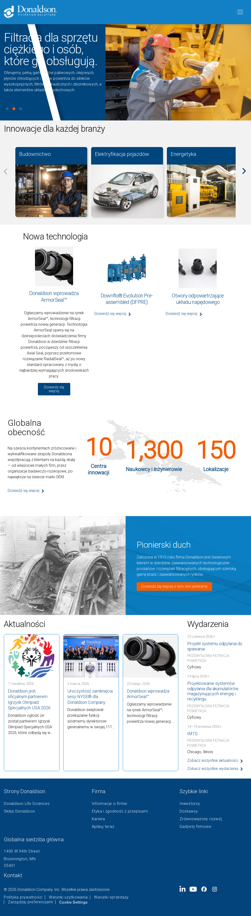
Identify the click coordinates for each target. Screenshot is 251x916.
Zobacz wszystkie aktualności (212, 760)
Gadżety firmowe (195, 827)
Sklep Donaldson (19, 811)
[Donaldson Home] (118, 12)
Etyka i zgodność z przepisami (120, 811)
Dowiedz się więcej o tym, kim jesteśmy (174, 586)
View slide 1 (7, 108)
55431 (10, 865)
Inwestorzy (190, 804)
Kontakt (13, 875)
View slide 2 (13, 108)
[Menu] (239, 12)
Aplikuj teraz (103, 827)
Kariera (98, 819)
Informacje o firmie (109, 804)
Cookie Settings (73, 902)
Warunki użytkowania (68, 897)
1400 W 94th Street (22, 851)
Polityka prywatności (23, 897)
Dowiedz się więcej (54, 389)
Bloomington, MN (19, 859)
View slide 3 (20, 108)
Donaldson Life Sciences (26, 804)
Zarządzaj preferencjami (30, 902)
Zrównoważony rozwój (201, 819)
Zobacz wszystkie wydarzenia (212, 768)
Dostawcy (189, 811)
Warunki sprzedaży (111, 897)
